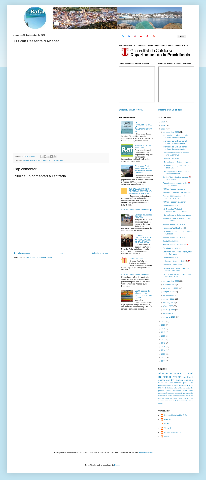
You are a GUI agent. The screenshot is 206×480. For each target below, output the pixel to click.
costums (39, 160)
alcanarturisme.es (146, 452)
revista (177, 377)
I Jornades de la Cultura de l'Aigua (177, 162)
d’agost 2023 (169, 292)
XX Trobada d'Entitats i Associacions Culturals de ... (176, 210)
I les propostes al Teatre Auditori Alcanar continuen (176, 172)
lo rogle (175, 385)
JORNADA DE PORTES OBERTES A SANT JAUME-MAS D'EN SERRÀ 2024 (140, 191)
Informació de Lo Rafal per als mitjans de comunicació (175, 136)
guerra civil (188, 383)
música (179, 380)
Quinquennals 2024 (171, 158)
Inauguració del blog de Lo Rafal (143, 146)
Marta (166, 424)
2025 (163, 122)
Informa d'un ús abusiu (170, 109)
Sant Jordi (188, 390)
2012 (163, 357)
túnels (191, 401)
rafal (175, 388)
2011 (163, 361)
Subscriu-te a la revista (131, 109)
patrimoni (59, 160)
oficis (53, 160)
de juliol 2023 (169, 295)
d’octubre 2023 (169, 284)
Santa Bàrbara (178, 398)
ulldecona (181, 388)
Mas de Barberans (165, 398)
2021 (163, 325)
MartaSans (162, 396)
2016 (163, 343)
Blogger (117, 465)
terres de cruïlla (165, 383)
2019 (163, 332)
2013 (163, 354)
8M (192, 396)
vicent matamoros (173, 390)
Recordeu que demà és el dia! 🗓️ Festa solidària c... (176, 184)
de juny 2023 (169, 299)
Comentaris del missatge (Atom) (39, 257)
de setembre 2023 (171, 288)
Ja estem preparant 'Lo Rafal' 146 (176, 192)
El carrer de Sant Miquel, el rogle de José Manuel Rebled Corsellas (143, 169)
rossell (188, 396)
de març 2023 (169, 310)
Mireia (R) (168, 428)
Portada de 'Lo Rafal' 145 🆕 (175, 228)
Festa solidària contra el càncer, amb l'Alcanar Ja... (176, 154)
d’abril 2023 (168, 306)
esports (173, 393)
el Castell (169, 396)
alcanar (32, 160)
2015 (163, 347)
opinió (185, 385)
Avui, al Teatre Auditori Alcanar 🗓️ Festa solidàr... (177, 178)
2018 (163, 336)
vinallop (160, 403)
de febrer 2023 (169, 313)
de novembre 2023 (171, 281)
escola (161, 380)
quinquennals (188, 393)
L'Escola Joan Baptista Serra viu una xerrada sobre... (176, 269)
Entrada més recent (22, 253)
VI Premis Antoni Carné (172, 265)
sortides (170, 380)
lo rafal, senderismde (172, 432)
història (170, 388)
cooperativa (168, 401)
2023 (163, 129)
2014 (163, 350)
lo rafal (188, 373)
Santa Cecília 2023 (171, 241)
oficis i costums (164, 385)
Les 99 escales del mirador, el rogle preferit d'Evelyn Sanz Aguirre (144, 294)
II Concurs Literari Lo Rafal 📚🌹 (176, 261)
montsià (179, 393)
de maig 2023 (169, 302)
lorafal (166, 436)
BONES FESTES (136, 258)
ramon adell (184, 401)
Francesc (167, 419)
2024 (163, 125)
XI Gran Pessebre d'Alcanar (174, 189)
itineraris (177, 383)
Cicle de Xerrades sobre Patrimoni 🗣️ (136, 210)
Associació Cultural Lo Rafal (175, 415)
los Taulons (176, 401)
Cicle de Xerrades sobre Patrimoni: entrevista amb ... (177, 275)
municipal (46, 160)
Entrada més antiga (100, 253)
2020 (163, 329)
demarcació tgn (164, 393)
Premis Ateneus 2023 (172, 206)
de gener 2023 (169, 317)
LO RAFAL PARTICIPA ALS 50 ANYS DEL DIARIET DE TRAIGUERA (143, 238)
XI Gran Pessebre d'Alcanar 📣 (176, 245)
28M (191, 385)
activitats (26, 160)
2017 (163, 339)
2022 (163, 321)
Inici (61, 253)
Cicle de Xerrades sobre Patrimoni (135, 275)
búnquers (162, 388)
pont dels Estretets (179, 396)
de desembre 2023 (171, 132)
